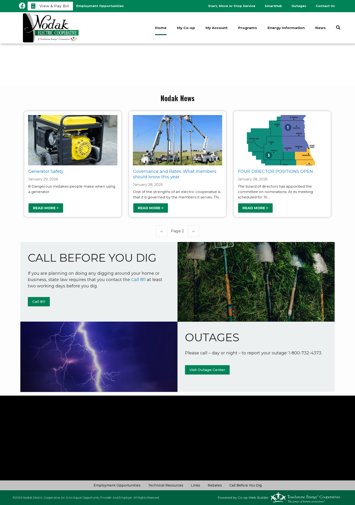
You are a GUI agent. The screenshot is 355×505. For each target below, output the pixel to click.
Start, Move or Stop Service (231, 6)
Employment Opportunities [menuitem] (100, 6)
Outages (298, 6)
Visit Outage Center (207, 370)
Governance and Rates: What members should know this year (174, 174)
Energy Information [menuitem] (286, 28)
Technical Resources (165, 485)
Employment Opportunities (117, 485)
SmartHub (273, 6)
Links (195, 485)
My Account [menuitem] (217, 28)
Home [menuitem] (161, 28)
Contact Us (325, 6)
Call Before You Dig (245, 485)
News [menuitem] (320, 28)
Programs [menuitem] (247, 28)
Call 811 (138, 279)
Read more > (46, 208)
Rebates (215, 485)
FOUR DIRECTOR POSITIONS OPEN (275, 171)
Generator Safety (45, 171)
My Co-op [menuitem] (186, 28)
